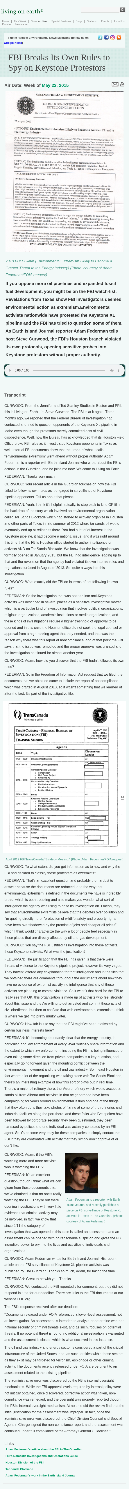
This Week (20, 21)
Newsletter (21, 24)
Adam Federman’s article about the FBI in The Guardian (43, 1449)
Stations (91, 21)
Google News (13, 42)
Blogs (79, 21)
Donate (6, 24)
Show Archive (39, 21)
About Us (119, 21)
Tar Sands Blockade (19, 1469)
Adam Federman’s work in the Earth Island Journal (40, 1475)
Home (5, 21)
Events (105, 21)
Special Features (61, 21)
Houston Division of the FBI (24, 1462)
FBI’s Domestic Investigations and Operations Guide (41, 1456)
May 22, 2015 (55, 85)
